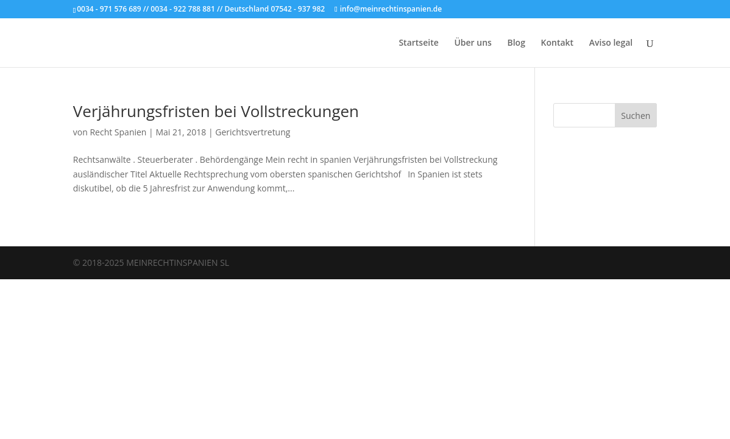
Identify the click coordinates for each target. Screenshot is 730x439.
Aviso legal (611, 43)
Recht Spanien (118, 132)
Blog (516, 43)
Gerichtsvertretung (252, 132)
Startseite (418, 43)
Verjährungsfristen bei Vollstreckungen (216, 111)
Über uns (472, 43)
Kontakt (557, 43)
